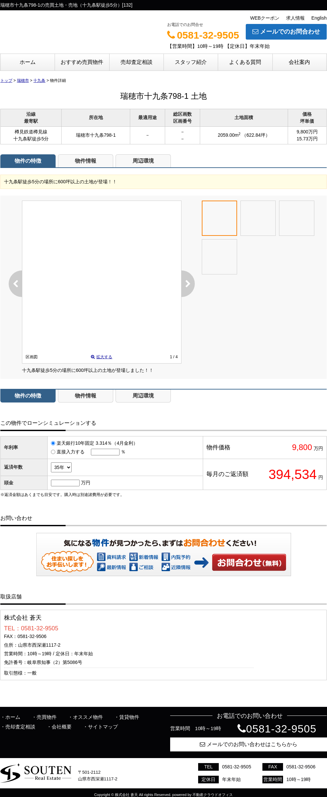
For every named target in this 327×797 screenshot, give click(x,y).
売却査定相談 (137, 62)
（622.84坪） (256, 135)
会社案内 (299, 62)
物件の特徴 (28, 161)
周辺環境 (143, 161)
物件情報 (85, 161)
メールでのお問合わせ (286, 31)
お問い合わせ (249, 562)
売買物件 (47, 717)
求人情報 (295, 18)
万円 (85, 482)
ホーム (28, 62)
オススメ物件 (88, 717)
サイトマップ (103, 726)
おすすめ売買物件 (82, 62)
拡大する (101, 357)
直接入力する (71, 451)
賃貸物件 (129, 717)
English (319, 18)
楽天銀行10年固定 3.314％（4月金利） (97, 443)
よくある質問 (245, 62)
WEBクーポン (264, 18)
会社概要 (62, 726)
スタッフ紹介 (191, 62)
